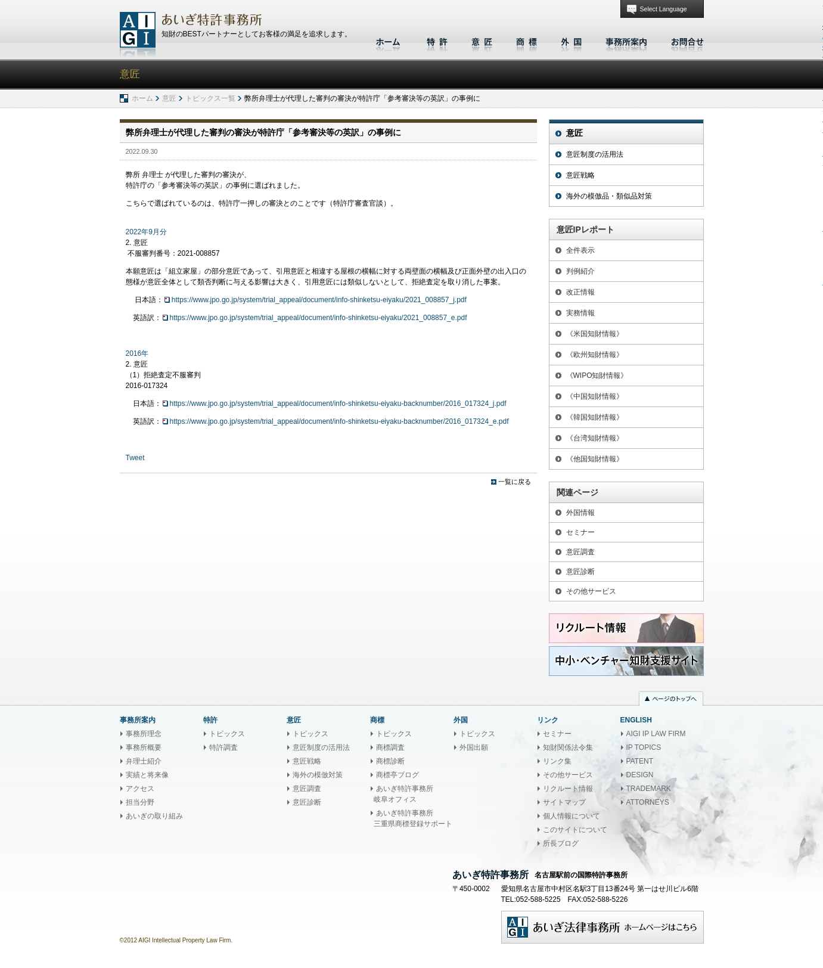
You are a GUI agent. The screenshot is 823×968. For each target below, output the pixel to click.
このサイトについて (575, 830)
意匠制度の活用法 (594, 154)
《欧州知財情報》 (594, 354)
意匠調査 (580, 552)
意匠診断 (580, 571)
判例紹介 (580, 271)
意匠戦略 (580, 175)
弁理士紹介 (144, 761)
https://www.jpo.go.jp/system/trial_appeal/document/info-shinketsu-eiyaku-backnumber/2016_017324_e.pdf (339, 421)
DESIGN (640, 775)
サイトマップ (564, 802)
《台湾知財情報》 (594, 438)
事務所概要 (144, 747)
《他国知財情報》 (594, 459)
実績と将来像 (147, 775)
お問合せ (684, 40)
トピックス (227, 734)
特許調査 (223, 747)
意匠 (481, 40)
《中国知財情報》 (594, 396)
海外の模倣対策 (318, 775)
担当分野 (140, 802)
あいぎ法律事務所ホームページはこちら (602, 927)
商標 (526, 40)
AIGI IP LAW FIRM (656, 734)
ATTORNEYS (647, 802)
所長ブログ (561, 843)
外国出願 (473, 747)
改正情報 (580, 292)
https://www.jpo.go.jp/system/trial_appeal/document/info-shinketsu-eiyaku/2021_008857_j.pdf (319, 300)
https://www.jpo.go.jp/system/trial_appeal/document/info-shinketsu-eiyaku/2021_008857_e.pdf (318, 318)
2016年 (137, 353)
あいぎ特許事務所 (138, 34)
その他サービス (591, 591)
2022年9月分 (146, 232)
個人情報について (571, 816)
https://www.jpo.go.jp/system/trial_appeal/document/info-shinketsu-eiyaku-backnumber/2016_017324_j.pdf (338, 403)
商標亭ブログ (397, 775)
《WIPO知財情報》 (597, 375)
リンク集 (557, 761)
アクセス (140, 788)
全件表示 (580, 250)
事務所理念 (144, 734)
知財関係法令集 (568, 747)
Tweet (135, 458)
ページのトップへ (671, 700)
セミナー (580, 532)
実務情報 (580, 313)
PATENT (640, 761)
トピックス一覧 (210, 98)
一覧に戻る (514, 481)
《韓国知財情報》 (594, 417)
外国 (571, 40)
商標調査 (390, 747)
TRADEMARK (648, 788)
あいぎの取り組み (154, 816)
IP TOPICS (643, 747)
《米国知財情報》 (594, 334)
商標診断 (390, 761)
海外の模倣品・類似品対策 (609, 196)
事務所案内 (626, 40)
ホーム (389, 40)
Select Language (663, 9)
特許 (437, 40)
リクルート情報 (568, 788)
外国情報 (580, 512)
